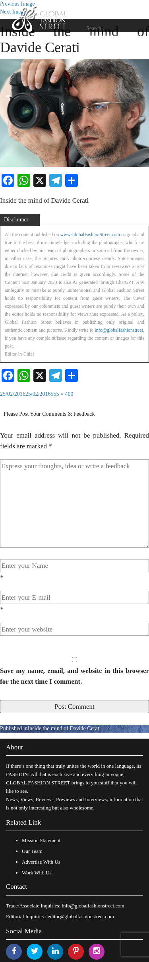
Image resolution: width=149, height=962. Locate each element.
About (14, 747)
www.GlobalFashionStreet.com (90, 234)
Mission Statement (41, 840)
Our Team (32, 851)
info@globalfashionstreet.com (93, 906)
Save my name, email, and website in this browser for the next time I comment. (74, 676)
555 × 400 (62, 394)
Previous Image (17, 4)
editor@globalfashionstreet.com (81, 916)
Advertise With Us (41, 862)
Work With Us (37, 873)
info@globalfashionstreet (119, 330)
